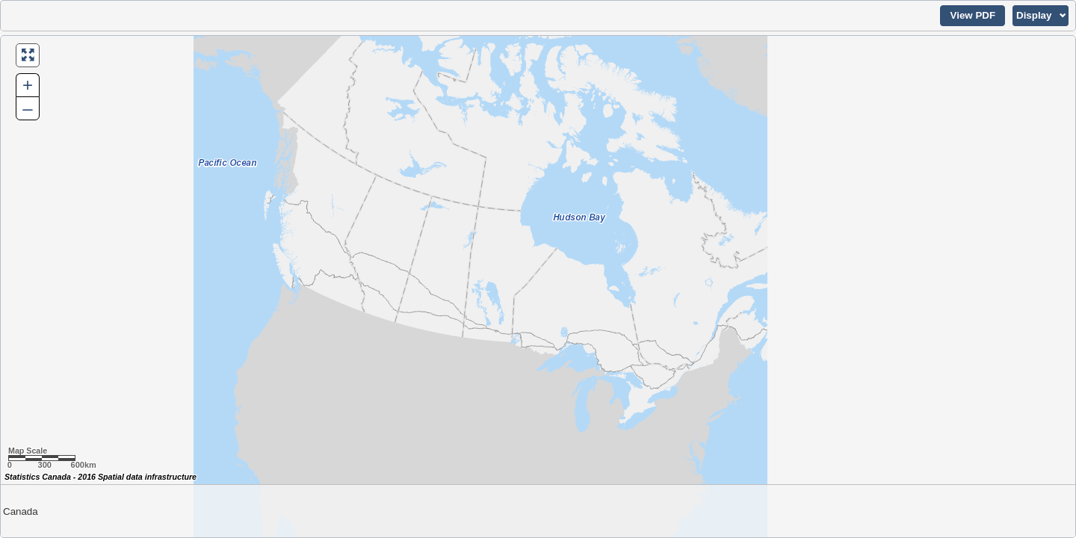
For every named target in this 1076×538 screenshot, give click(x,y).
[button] (972, 15)
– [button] (27, 108)
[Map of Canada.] (538, 286)
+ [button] (27, 85)
